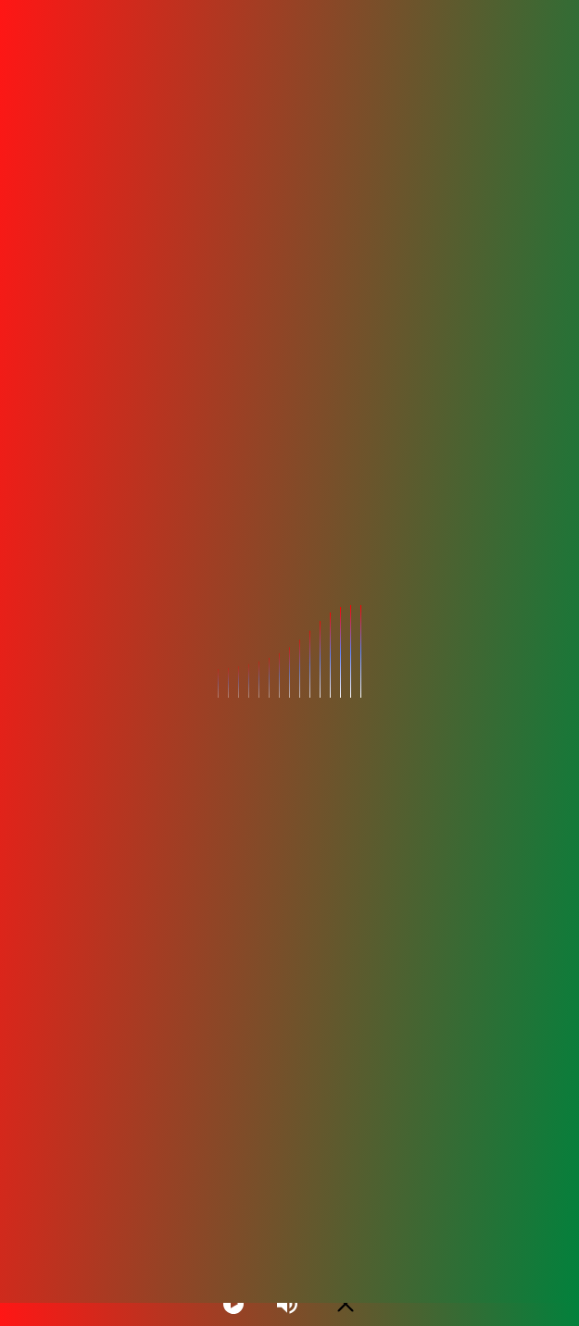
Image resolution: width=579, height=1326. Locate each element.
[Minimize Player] (346, 1304)
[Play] (233, 1304)
